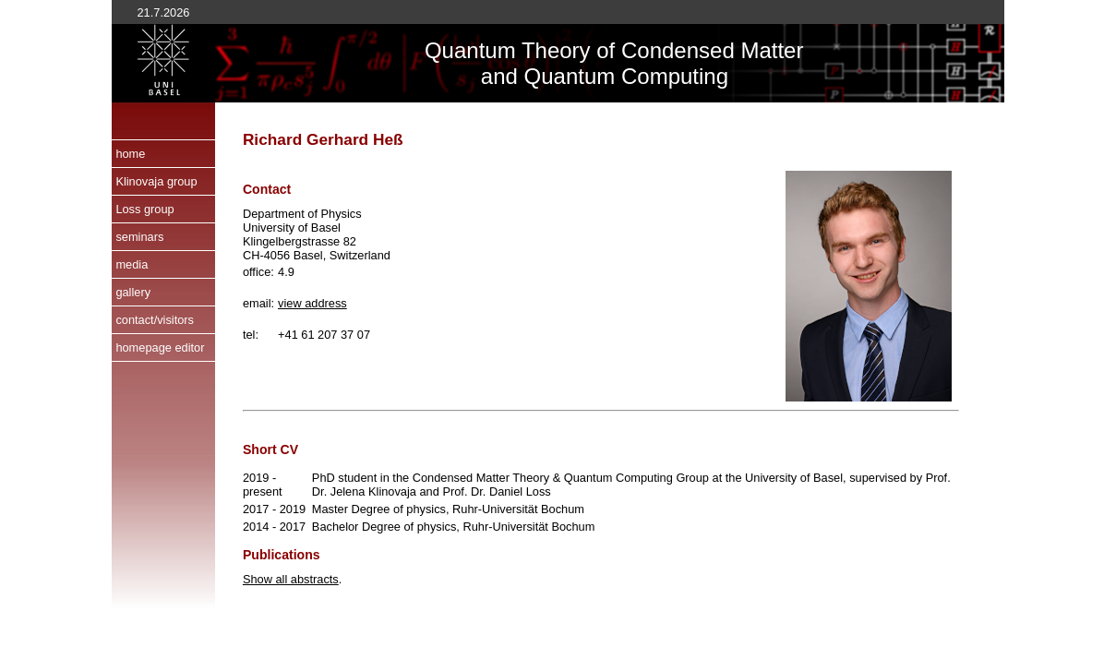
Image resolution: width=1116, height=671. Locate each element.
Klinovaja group (156, 181)
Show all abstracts (291, 579)
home (130, 154)
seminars (139, 237)
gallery (132, 292)
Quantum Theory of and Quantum (523, 63)
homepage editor (159, 347)
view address (312, 303)
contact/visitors (154, 320)
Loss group (144, 209)
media (131, 264)
